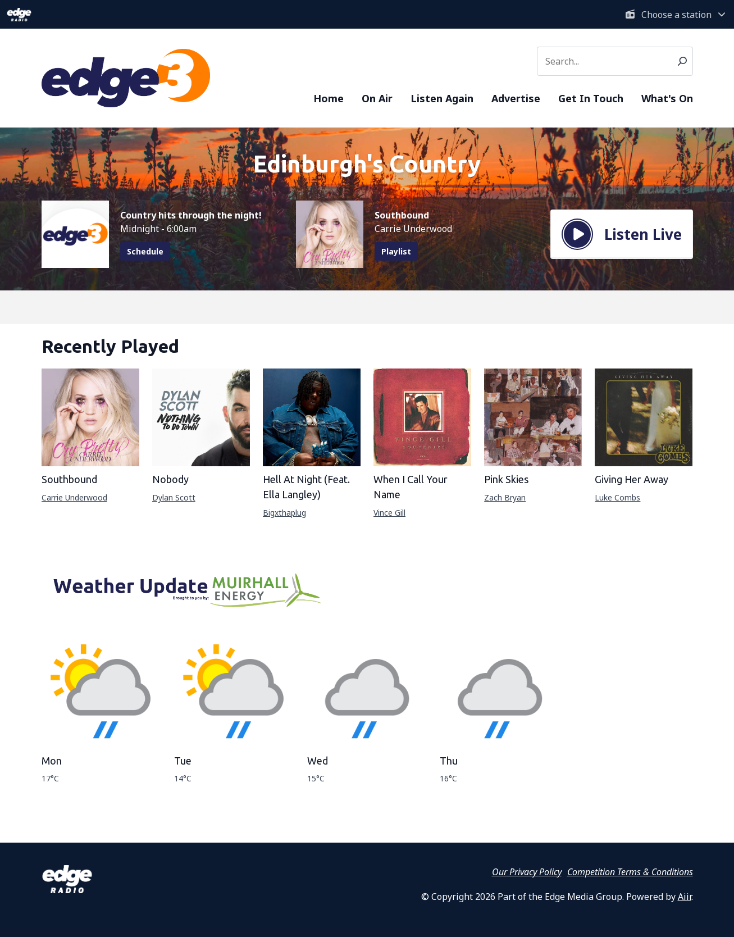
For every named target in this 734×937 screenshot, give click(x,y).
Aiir (684, 896)
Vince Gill (389, 512)
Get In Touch (590, 98)
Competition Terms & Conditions (630, 872)
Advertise (515, 98)
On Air (377, 98)
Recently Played (110, 346)
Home (328, 98)
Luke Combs (617, 497)
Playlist (396, 251)
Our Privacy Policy (527, 872)
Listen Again (442, 98)
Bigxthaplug (284, 512)
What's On (667, 98)
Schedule (145, 251)
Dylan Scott (173, 497)
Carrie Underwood (74, 497)
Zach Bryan (505, 497)
